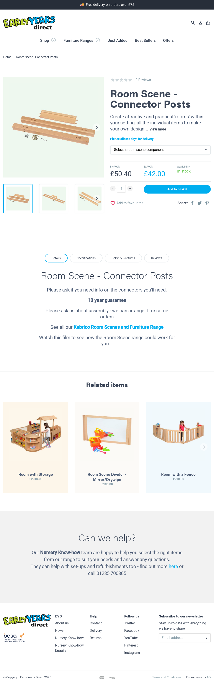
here (173, 566)
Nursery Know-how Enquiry (69, 648)
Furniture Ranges (82, 40)
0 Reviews (143, 80)
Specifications (86, 258)
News (59, 631)
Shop (48, 40)
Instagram (132, 653)
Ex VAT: (148, 166)
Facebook (131, 631)
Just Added (117, 40)
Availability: (183, 166)
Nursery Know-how (69, 638)
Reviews (156, 258)
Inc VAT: (115, 166)
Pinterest (131, 645)
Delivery (96, 631)
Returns (95, 638)
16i (209, 677)
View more (157, 129)
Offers (168, 40)
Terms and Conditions (166, 677)
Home (7, 57)
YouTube (131, 638)
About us (62, 623)
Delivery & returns (123, 258)
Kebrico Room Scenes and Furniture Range (118, 327)
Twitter (129, 623)
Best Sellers (145, 40)
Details (56, 258)
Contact (96, 623)
